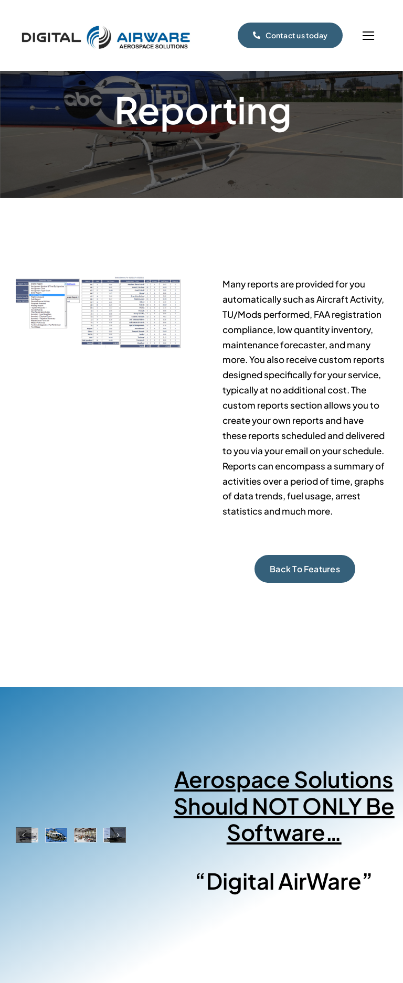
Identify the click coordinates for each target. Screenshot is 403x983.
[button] (23, 835)
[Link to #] (368, 36)
